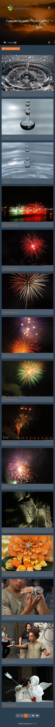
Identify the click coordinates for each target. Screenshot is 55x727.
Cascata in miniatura (11, 530)
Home (5, 42)
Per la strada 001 (10, 574)
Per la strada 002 (10, 618)
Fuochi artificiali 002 (11, 269)
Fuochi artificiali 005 (11, 399)
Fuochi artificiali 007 (11, 487)
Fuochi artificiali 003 (11, 312)
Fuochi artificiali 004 (11, 356)
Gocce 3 (7, 181)
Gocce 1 (7, 94)
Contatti (27, 25)
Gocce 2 (7, 138)
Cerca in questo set (11, 49)
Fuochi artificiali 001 (11, 225)
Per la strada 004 (10, 705)
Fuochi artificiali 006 (11, 443)
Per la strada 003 (10, 661)
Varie (10, 42)
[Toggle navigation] (49, 7)
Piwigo (34, 723)
